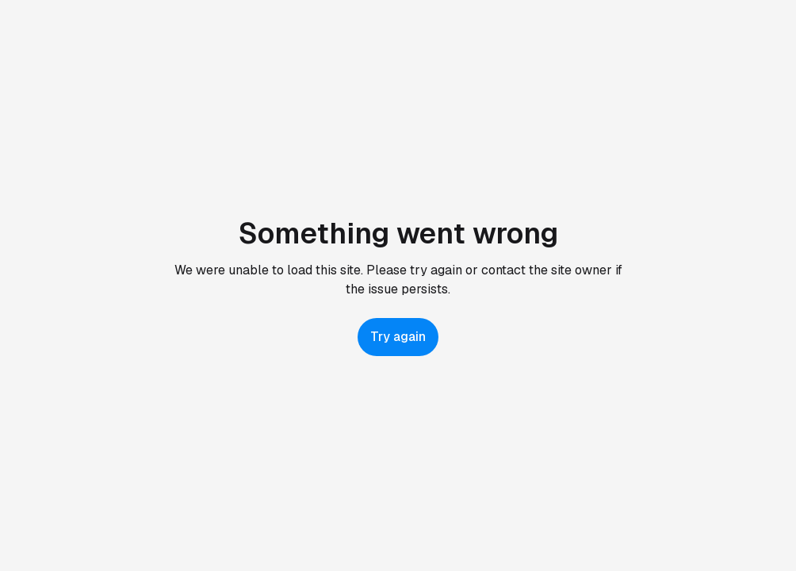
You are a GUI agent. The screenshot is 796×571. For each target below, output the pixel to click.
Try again (398, 336)
